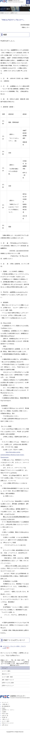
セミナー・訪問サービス (11, 13)
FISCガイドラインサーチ (7, 723)
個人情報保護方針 (6, 706)
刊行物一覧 (4, 717)
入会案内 (4, 711)
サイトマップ (5, 702)
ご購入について (5, 719)
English (3, 708)
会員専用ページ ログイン (8, 709)
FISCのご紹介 (5, 713)
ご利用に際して (5, 704)
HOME (2, 13)
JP (21, 5)
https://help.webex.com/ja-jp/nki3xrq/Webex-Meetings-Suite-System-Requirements (12, 454)
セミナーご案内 (5, 721)
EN (24, 5)
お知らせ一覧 (5, 715)
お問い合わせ (5, 725)
